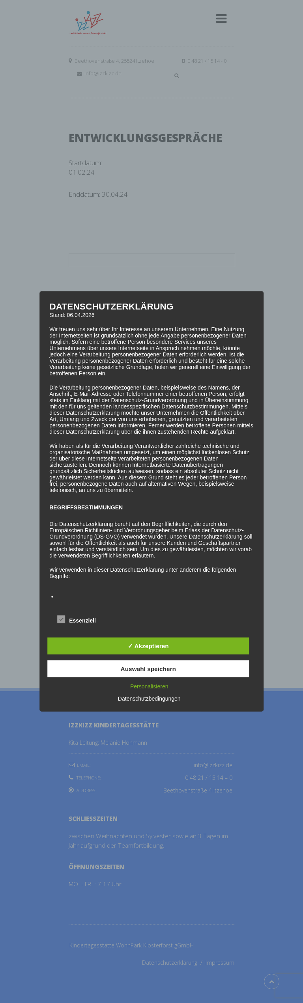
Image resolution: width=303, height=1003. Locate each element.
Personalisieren (149, 686)
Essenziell (76, 619)
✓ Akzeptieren (148, 646)
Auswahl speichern (148, 669)
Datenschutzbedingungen (149, 698)
